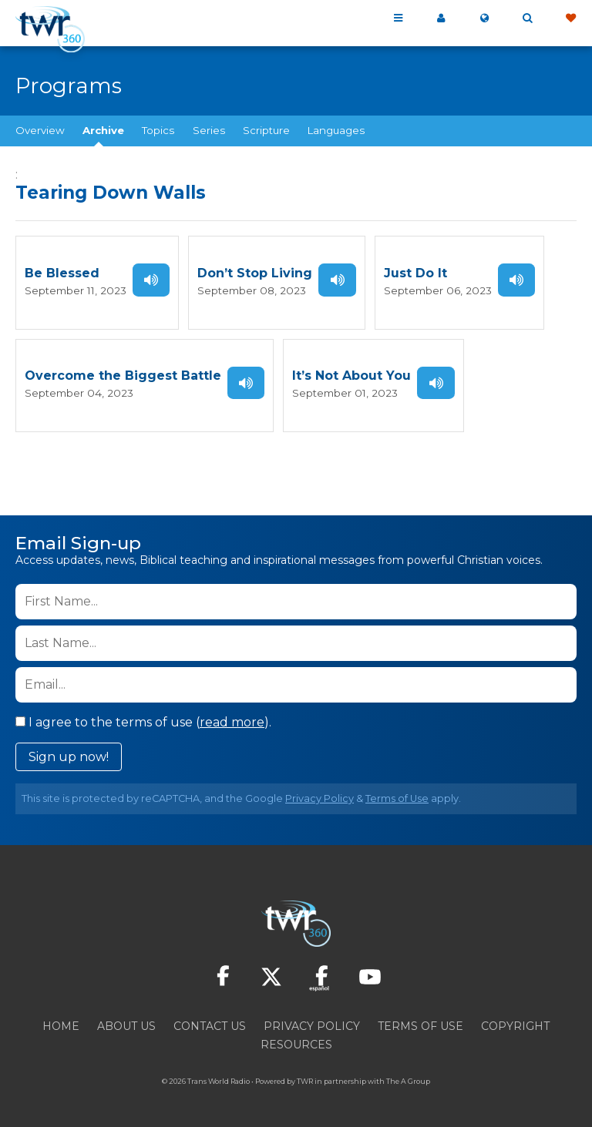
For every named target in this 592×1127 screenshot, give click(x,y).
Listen (147, 279)
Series (209, 130)
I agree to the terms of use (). (143, 721)
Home (60, 1025)
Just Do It (410, 273)
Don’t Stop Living (250, 273)
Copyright (515, 1025)
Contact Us (209, 1025)
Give (570, 18)
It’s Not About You (351, 375)
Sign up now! (69, 756)
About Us (126, 1025)
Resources (296, 1044)
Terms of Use (397, 797)
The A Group (408, 1080)
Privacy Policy (319, 797)
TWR (305, 1080)
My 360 (440, 18)
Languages (336, 130)
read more (232, 721)
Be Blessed (62, 273)
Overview (40, 130)
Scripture (266, 130)
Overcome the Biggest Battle (123, 375)
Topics (158, 130)
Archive (103, 130)
